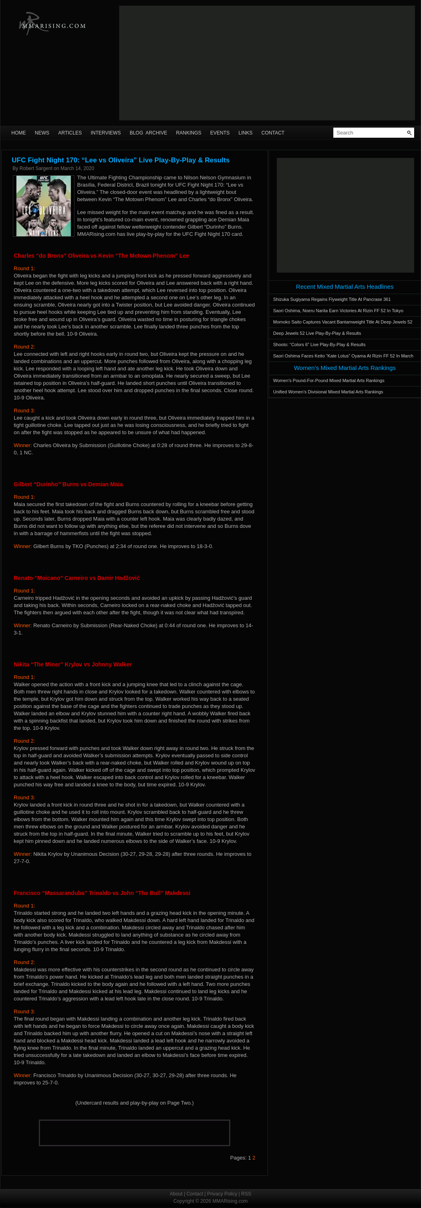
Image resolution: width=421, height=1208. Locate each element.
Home (18, 133)
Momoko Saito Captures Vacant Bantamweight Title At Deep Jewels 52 (343, 321)
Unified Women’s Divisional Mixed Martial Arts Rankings (328, 391)
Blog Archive (148, 133)
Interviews (105, 133)
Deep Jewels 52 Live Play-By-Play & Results (317, 333)
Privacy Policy (222, 1194)
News (42, 133)
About (176, 1194)
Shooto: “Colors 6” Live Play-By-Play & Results (319, 344)
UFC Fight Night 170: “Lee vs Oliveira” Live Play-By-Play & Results (120, 160)
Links (245, 133)
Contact (272, 133)
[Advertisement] (267, 63)
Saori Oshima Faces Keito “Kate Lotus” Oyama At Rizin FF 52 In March (343, 355)
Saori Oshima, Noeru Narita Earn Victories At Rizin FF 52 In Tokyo (338, 310)
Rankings (189, 133)
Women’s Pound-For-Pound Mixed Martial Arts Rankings (328, 380)
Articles (70, 133)
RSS (246, 1194)
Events (219, 133)
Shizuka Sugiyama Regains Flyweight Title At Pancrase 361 (332, 299)
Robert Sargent (35, 168)
